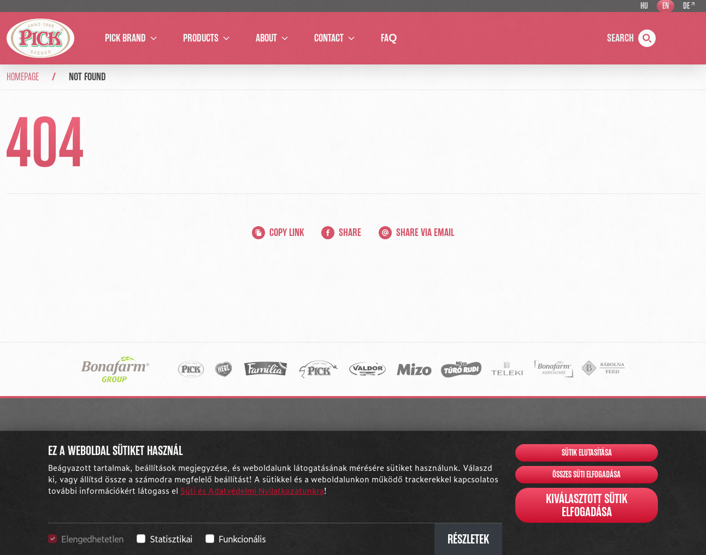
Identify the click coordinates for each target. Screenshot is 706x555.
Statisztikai (171, 538)
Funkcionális (242, 538)
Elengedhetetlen (92, 538)
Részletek (468, 539)
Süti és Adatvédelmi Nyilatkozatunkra (252, 490)
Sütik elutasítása (587, 453)
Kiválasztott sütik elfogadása (586, 505)
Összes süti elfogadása (586, 475)
